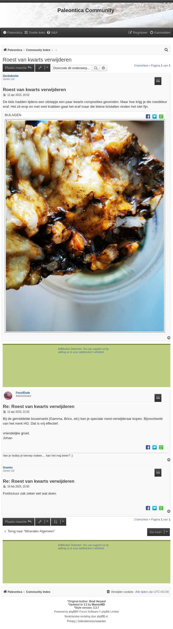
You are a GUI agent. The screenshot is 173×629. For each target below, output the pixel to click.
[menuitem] (12, 32)
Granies (8, 467)
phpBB (73, 611)
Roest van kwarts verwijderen (37, 59)
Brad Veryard (97, 601)
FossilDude (23, 392)
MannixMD (98, 604)
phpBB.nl (102, 616)
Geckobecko (10, 75)
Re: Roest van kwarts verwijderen (38, 407)
